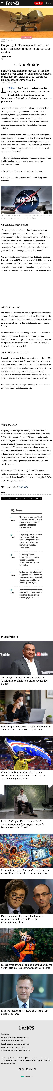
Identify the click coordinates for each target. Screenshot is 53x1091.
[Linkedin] (35, 1069)
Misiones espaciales (23, 498)
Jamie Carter (6, 56)
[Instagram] (27, 1069)
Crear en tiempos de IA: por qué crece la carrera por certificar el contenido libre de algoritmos (25, 871)
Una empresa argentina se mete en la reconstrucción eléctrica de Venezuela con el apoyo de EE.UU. (30, 594)
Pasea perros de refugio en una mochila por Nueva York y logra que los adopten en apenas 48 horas (26, 966)
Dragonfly (7, 498)
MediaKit (5, 1058)
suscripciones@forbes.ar (18, 1047)
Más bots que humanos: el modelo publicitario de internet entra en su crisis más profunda (25, 728)
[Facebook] (20, 1069)
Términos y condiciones (9, 1060)
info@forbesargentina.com (15, 1040)
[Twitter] (23, 1069)
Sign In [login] (48, 3)
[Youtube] (30, 1069)
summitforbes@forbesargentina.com (18, 1044)
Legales (21, 1060)
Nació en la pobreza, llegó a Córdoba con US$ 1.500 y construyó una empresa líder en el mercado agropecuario (30, 522)
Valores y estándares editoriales (36, 1058)
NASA (38, 498)
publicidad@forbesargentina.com (18, 1037)
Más (29, 510)
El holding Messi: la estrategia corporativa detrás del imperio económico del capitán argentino (29, 560)
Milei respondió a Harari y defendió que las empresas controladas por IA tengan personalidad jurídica (22, 919)
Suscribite (38, 3)
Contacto (22, 1058)
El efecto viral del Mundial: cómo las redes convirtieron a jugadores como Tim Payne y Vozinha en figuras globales (23, 775)
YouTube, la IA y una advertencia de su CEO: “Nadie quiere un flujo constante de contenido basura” (24, 681)
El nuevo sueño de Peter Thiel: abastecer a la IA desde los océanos (24, 1012)
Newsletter (13, 1058)
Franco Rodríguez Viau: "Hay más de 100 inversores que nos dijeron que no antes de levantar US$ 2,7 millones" (22, 824)
